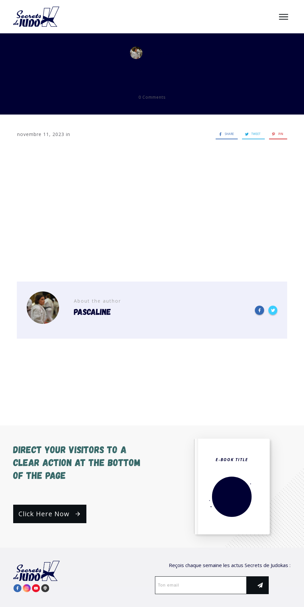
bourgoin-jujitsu (152, 70)
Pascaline (167, 52)
